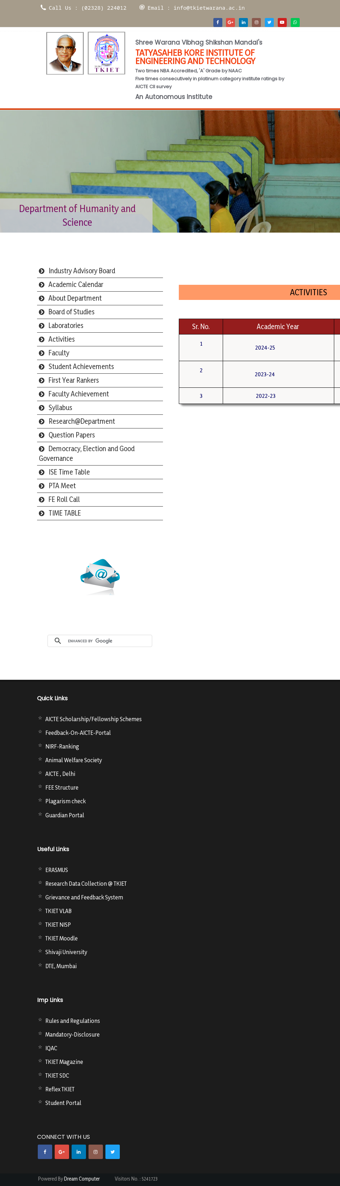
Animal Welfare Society (73, 760)
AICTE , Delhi (60, 773)
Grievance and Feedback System (84, 897)
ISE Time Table (69, 472)
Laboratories (66, 325)
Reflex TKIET (59, 1089)
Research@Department (82, 421)
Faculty (59, 353)
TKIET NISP (58, 924)
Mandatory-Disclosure (72, 1034)
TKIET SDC (57, 1075)
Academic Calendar (76, 284)
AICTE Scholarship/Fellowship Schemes (93, 719)
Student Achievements (81, 366)
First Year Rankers (74, 380)
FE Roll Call (64, 499)
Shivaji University (66, 952)
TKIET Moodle (61, 938)
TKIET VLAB (58, 911)
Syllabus (60, 407)
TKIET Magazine (64, 1061)
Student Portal (63, 1102)
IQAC (51, 1048)
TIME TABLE (65, 513)
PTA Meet (62, 485)
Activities (62, 339)
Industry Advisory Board (82, 270)
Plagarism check (65, 801)
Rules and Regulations (72, 1020)
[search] (108, 641)
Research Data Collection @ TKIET (86, 883)
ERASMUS (56, 869)
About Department (75, 298)
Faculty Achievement (79, 394)
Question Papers (72, 435)
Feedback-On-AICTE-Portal (78, 732)
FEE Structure (61, 787)
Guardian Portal (64, 815)
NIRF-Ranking (62, 746)
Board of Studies (72, 311)
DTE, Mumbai (61, 966)
